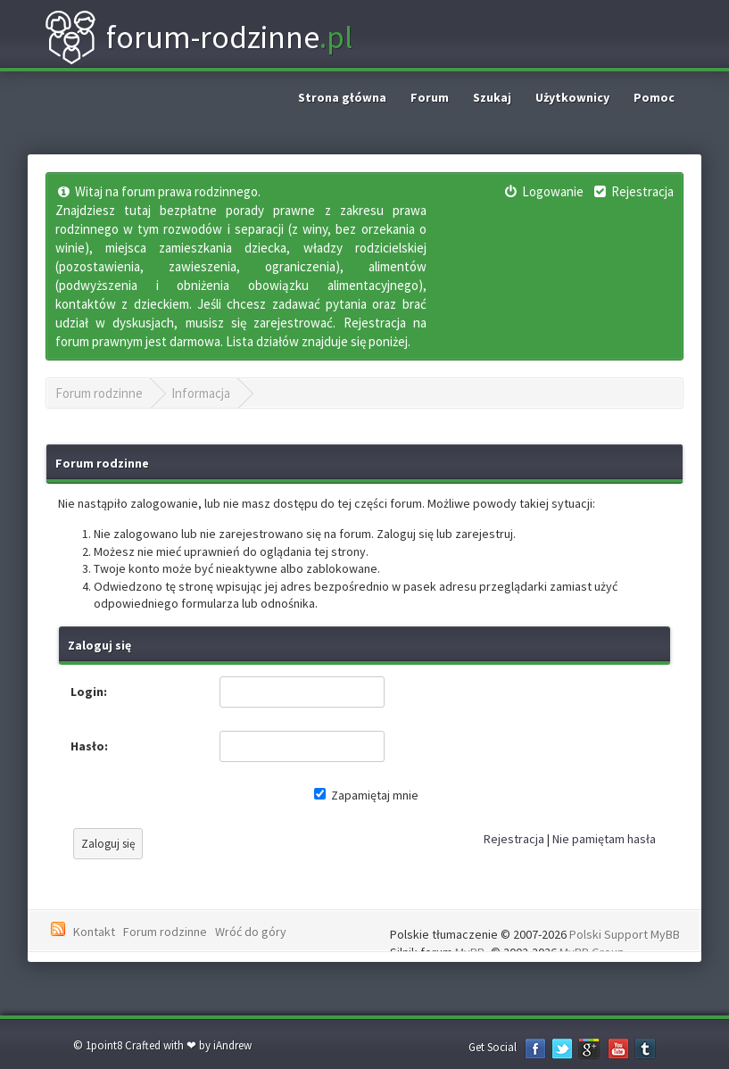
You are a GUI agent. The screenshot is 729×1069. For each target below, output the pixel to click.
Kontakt (94, 932)
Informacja (200, 393)
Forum (429, 97)
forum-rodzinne (198, 37)
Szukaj (492, 97)
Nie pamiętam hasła (604, 839)
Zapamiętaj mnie (366, 795)
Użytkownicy (572, 97)
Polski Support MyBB (624, 934)
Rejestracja (514, 839)
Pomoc (654, 97)
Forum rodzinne (99, 393)
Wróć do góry (250, 932)
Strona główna (342, 97)
